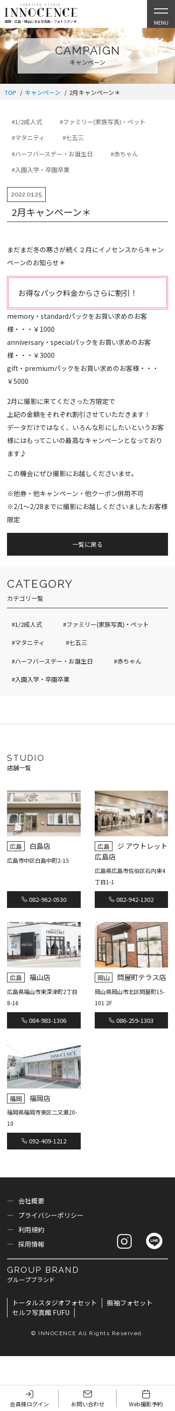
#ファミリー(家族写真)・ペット (103, 121)
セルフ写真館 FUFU (41, 1312)
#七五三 (73, 137)
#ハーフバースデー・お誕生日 (52, 153)
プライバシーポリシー (51, 1215)
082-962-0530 (43, 899)
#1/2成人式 (27, 121)
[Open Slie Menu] (161, 14)
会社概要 (31, 1200)
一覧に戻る (87, 544)
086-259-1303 (131, 1020)
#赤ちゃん (124, 153)
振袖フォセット (130, 1302)
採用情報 (31, 1244)
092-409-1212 (43, 1140)
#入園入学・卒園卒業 (41, 169)
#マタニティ (28, 137)
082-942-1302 (131, 899)
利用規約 (31, 1229)
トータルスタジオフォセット (54, 1302)
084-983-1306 (43, 1020)
